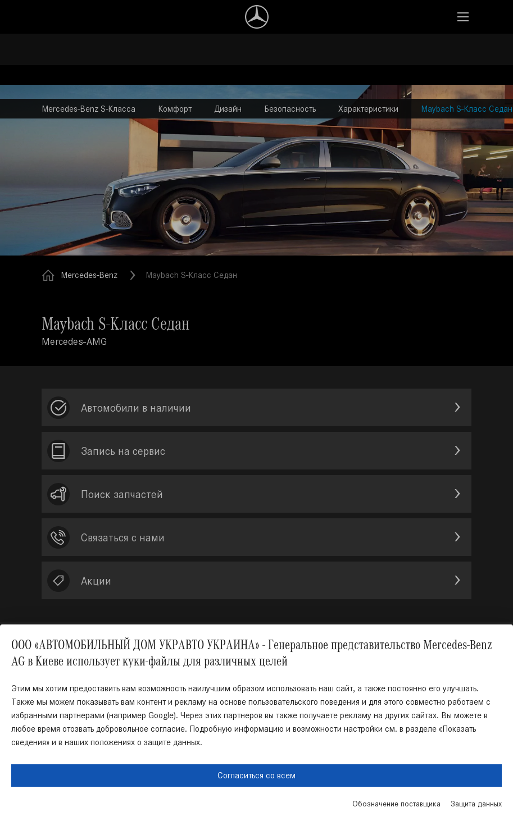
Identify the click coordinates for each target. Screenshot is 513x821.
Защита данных (476, 804)
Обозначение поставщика (396, 804)
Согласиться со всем (256, 775)
